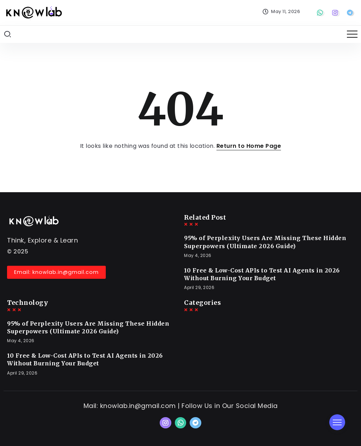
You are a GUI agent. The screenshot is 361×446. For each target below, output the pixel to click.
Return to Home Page (248, 146)
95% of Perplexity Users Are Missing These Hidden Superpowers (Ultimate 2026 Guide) (265, 241)
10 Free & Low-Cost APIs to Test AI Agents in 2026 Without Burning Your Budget (262, 274)
